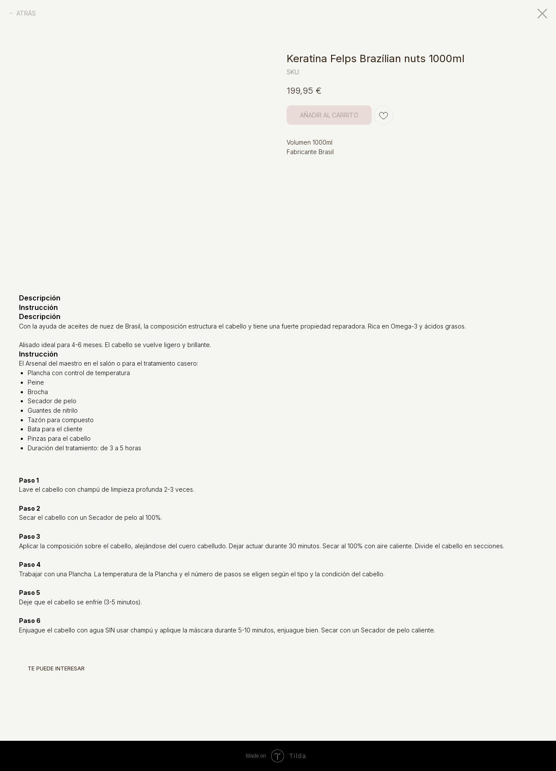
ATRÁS (26, 13)
